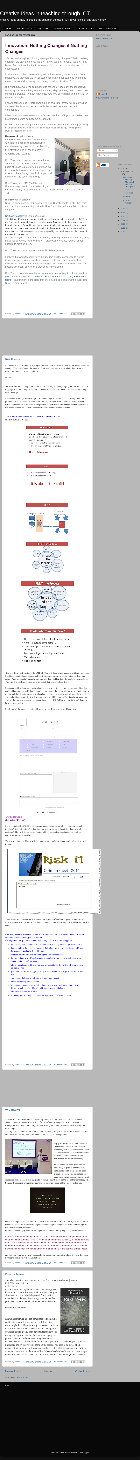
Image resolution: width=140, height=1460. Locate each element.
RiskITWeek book (107, 28)
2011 (123, 232)
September (128, 172)
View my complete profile (107, 98)
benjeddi (103, 94)
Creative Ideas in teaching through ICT (45, 13)
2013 (123, 224)
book (39, 276)
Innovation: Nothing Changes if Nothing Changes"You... (129, 183)
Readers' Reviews (63, 28)
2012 (123, 228)
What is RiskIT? (24, 28)
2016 (123, 212)
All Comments (105, 155)
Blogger (85, 1453)
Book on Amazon (15, 1274)
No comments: (60, 314)
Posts (101, 150)
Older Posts (82, 1371)
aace (30, 136)
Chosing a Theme (85, 28)
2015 (123, 216)
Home (9, 28)
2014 (123, 220)
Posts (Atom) (23, 1377)
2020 (123, 168)
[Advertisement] (47, 337)
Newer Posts (13, 1371)
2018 (123, 209)
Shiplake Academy (14, 216)
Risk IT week (12, 359)
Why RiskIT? (43, 28)
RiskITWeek (11, 1286)
